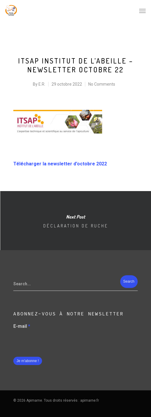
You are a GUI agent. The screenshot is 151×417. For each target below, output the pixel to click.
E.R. (41, 84)
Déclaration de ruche (75, 220)
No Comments (101, 84)
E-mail (21, 326)
